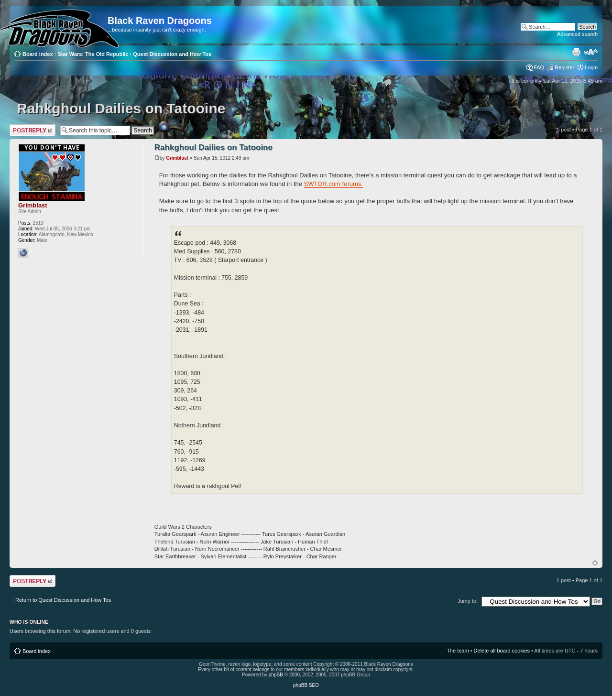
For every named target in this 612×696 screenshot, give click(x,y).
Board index (37, 54)
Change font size (591, 52)
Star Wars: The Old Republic (92, 54)
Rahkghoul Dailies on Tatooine (121, 108)
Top (595, 563)
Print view (576, 52)
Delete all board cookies (502, 650)
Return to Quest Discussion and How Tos (63, 600)
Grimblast (177, 158)
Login (591, 67)
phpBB (276, 674)
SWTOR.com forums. (333, 183)
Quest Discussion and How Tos (172, 54)
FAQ (539, 67)
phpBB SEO (306, 685)
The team (458, 650)
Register (564, 67)
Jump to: (468, 601)
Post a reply (32, 130)
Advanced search (577, 34)
